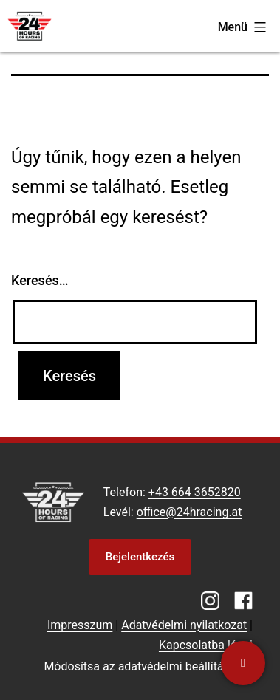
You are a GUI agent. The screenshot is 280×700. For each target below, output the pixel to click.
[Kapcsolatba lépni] (243, 663)
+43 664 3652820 (194, 492)
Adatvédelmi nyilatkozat (184, 625)
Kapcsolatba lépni (206, 645)
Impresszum (79, 625)
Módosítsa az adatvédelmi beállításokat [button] (148, 666)
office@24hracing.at (189, 512)
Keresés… (40, 280)
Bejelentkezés (140, 556)
